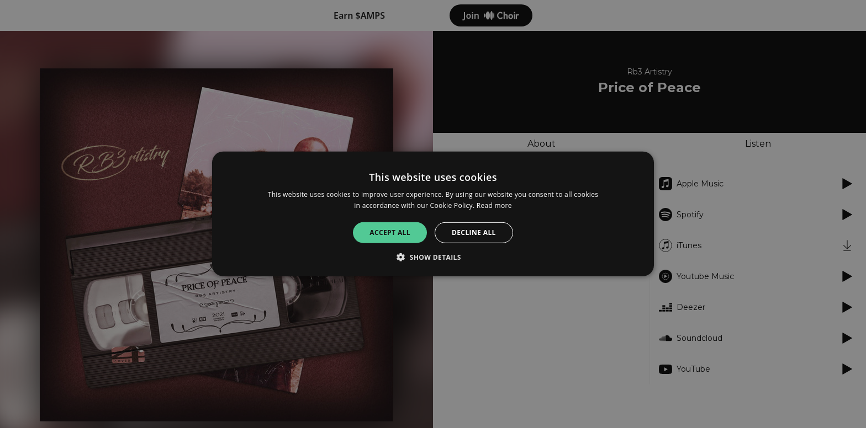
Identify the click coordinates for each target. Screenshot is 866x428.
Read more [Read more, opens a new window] (494, 205)
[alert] (433, 214)
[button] (433, 257)
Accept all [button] (389, 232)
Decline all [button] (474, 232)
